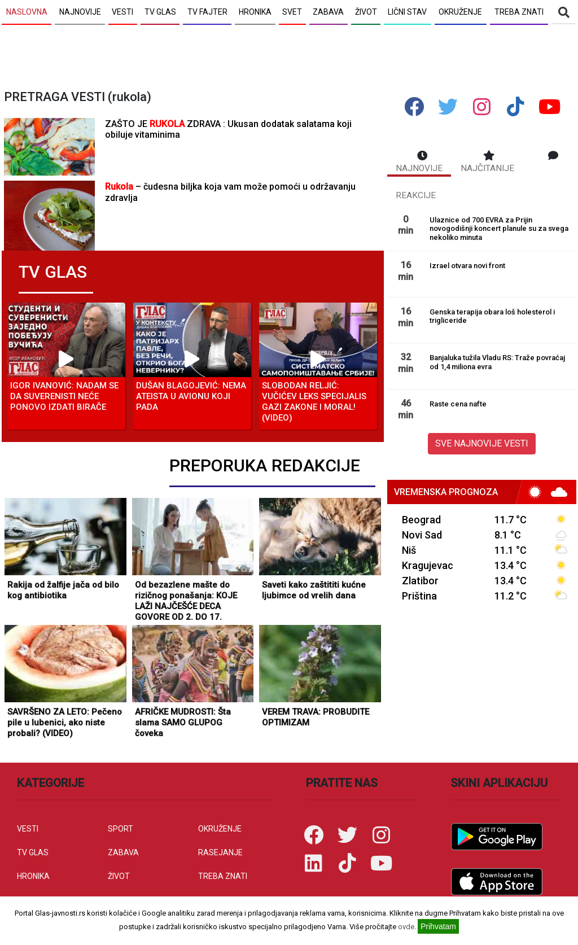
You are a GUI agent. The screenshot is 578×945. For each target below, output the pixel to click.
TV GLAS (33, 852)
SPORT (120, 828)
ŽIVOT (119, 876)
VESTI (27, 828)
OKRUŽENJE (220, 828)
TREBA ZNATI (222, 876)
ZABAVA (123, 852)
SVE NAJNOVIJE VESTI (481, 443)
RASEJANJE (220, 852)
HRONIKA (33, 876)
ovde (406, 926)
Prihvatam (438, 926)
